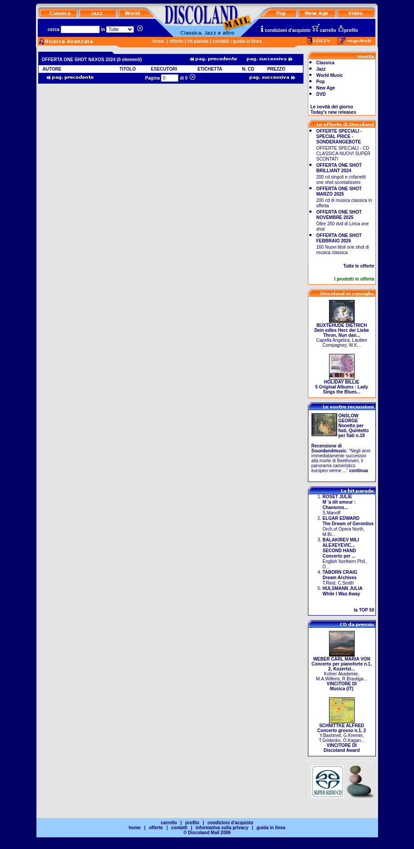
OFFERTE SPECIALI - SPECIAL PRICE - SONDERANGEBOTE (339, 136)
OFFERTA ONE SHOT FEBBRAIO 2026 (339, 238)
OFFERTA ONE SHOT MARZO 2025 (339, 191)
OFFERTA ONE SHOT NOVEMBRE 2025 (339, 215)
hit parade (198, 41)
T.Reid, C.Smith (340, 577)
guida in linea (247, 41)
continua (358, 470)
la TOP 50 (364, 610)
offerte (176, 41)
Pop (320, 81)
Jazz (321, 69)
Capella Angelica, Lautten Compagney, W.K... (341, 333)
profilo (348, 30)
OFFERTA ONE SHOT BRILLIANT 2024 (339, 168)
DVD (321, 94)
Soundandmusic (329, 450)
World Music (329, 75)
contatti (221, 41)
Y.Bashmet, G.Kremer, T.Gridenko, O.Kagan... (341, 736)
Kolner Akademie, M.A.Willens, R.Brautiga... (342, 671)
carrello (324, 30)
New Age (325, 87)
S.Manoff (339, 504)
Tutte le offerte (358, 266)
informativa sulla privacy (222, 827)
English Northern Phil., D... (345, 553)
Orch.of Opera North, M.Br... (348, 526)
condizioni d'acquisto (285, 30)
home (158, 41)
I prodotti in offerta (354, 279)
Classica (325, 62)
